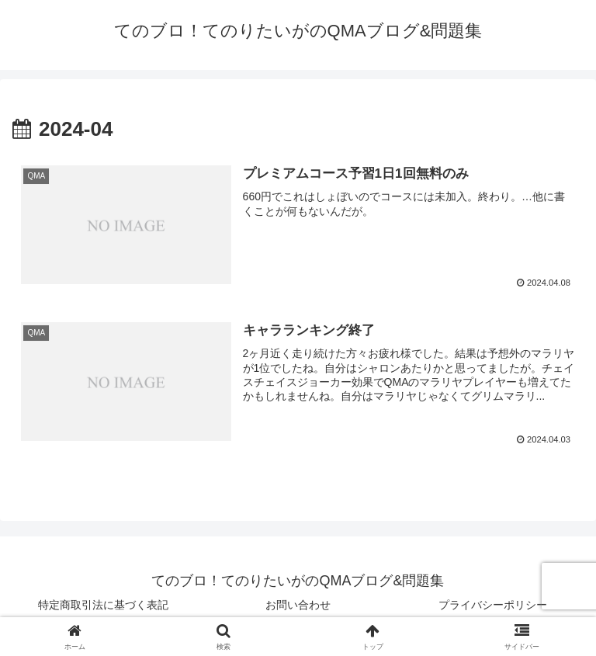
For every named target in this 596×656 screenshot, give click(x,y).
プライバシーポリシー (492, 606)
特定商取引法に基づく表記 (103, 606)
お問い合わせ (298, 606)
